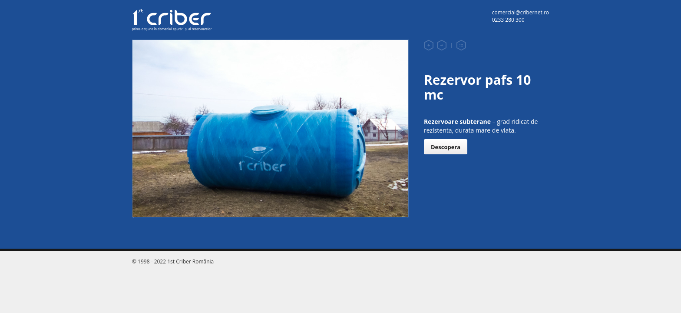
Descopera (445, 147)
